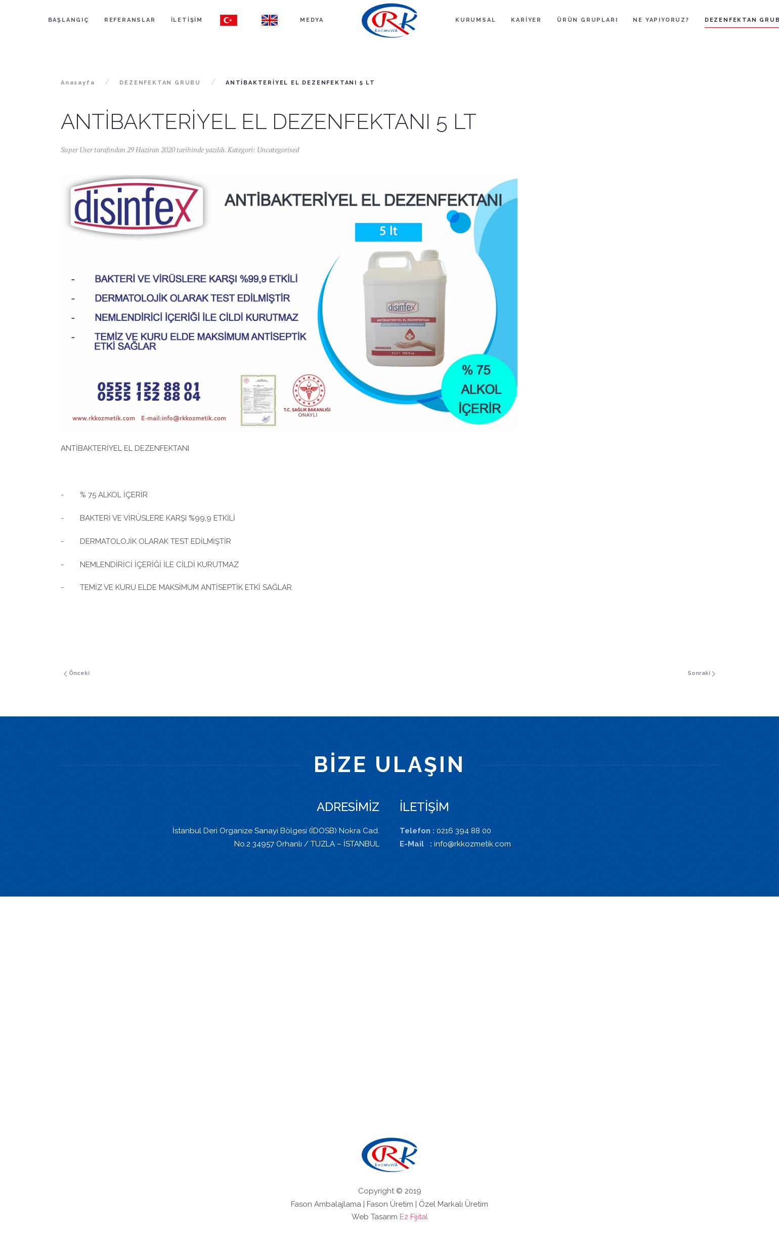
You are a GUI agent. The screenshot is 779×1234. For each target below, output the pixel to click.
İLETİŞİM (187, 20)
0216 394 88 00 (464, 830)
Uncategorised (278, 149)
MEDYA (312, 20)
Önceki (77, 673)
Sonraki (701, 673)
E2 (404, 1216)
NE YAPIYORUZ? (661, 20)
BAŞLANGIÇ (68, 20)
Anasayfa (78, 82)
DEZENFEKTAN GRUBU (160, 82)
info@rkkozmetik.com (472, 843)
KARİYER (526, 20)
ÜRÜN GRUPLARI (587, 20)
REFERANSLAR (130, 20)
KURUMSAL (475, 20)
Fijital (419, 1216)
